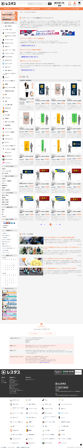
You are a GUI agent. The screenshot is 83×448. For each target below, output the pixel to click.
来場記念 (4, 197)
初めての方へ (7, 8)
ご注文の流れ (21, 8)
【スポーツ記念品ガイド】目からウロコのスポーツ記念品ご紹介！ (59, 258)
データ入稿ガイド (48, 8)
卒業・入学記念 (5, 199)
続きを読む (79, 244)
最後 (60, 224)
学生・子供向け (5, 173)
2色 (2, 214)
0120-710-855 (61, 2)
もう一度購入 (4, 382)
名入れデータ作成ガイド (7, 239)
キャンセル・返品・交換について (8, 248)
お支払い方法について (13, 388)
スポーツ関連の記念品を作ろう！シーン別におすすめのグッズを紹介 (60, 268)
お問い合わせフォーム (30, 379)
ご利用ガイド (4, 233)
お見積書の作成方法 (35, 8)
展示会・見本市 (5, 195)
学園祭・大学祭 (5, 202)
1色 (21, 103)
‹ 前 (44, 224)
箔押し (3, 209)
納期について (4, 243)
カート (2, 379)
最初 (41, 224)
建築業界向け (4, 185)
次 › (57, 224)
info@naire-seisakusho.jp (44, 362)
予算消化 (4, 178)
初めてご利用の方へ (6, 235)
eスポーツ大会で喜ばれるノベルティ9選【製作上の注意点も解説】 (59, 237)
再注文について (62, 8)
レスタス (21, 12)
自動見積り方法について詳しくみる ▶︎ (29, 56)
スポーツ (4, 183)
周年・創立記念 (5, 204)
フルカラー (4, 216)
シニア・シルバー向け (6, 171)
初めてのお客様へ (33, 333)
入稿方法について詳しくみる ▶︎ (28, 45)
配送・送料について (6, 241)
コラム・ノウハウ (5, 252)
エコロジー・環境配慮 (7, 180)
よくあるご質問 (74, 8)
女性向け (4, 168)
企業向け (4, 187)
